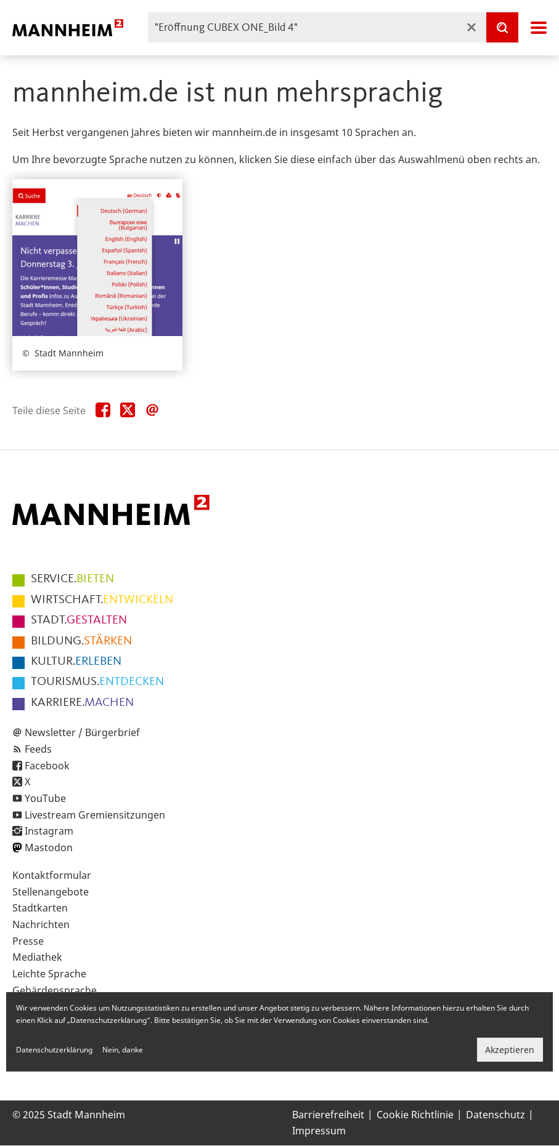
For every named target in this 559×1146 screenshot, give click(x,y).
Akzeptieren (509, 1050)
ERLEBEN (76, 661)
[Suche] (502, 27)
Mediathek (37, 957)
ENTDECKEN (97, 682)
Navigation (539, 28)
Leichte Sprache (49, 973)
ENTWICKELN (102, 600)
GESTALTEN (79, 620)
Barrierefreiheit (328, 1114)
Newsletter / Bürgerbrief (82, 732)
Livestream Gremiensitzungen (95, 815)
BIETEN (72, 579)
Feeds (38, 749)
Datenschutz (495, 1114)
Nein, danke (122, 1049)
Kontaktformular (51, 875)
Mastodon (49, 847)
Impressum (319, 1130)
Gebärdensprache (54, 990)
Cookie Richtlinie (415, 1114)
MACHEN (82, 703)
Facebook (47, 765)
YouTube (45, 798)
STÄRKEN (81, 641)
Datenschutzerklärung (54, 1049)
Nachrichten (41, 924)
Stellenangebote (50, 892)
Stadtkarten (40, 908)
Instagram (49, 831)
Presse (28, 941)
